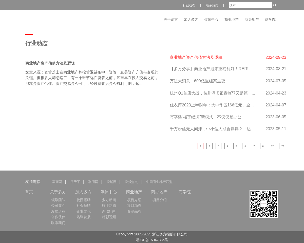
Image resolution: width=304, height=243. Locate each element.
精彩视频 (109, 217)
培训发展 (84, 217)
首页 (29, 192)
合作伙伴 (58, 217)
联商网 (93, 182)
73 (282, 146)
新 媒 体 (109, 211)
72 (272, 146)
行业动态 (189, 5)
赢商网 (58, 182)
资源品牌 (134, 211)
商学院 (270, 19)
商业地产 (231, 19)
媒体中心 (211, 19)
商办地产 (252, 19)
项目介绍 (134, 200)
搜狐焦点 (131, 182)
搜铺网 (111, 182)
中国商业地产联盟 (159, 182)
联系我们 (212, 5)
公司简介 (58, 205)
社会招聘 (84, 205)
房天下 (75, 182)
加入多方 (191, 19)
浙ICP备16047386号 (152, 240)
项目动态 (134, 205)
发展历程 (58, 211)
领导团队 (58, 200)
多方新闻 (109, 200)
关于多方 (171, 19)
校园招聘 (84, 200)
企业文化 (84, 211)
